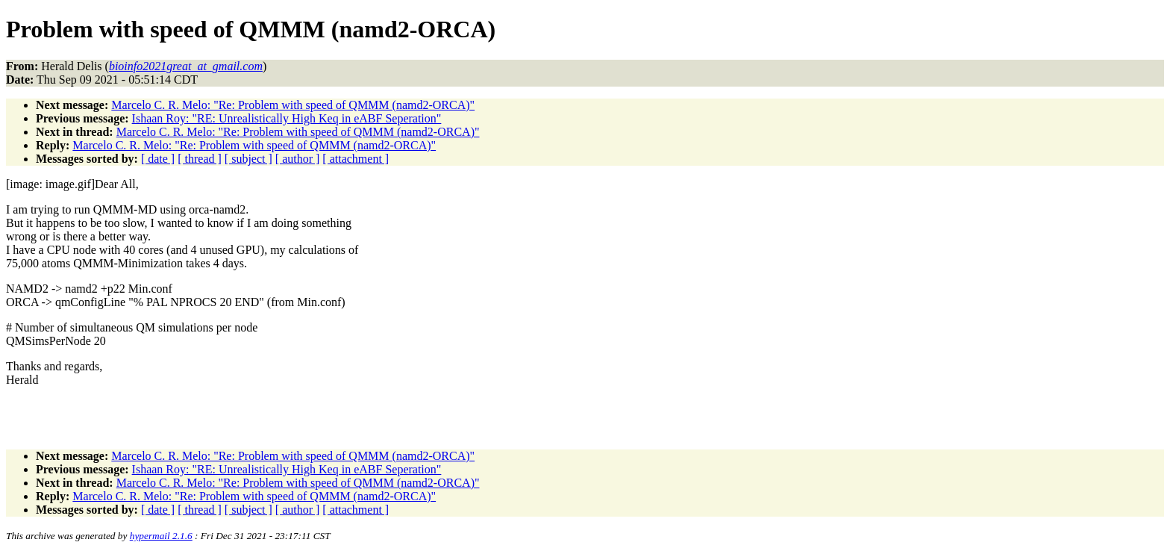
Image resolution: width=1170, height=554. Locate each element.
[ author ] (297, 158)
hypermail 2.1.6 (161, 535)
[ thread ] (200, 158)
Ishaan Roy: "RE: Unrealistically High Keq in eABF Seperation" (287, 118)
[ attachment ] (355, 158)
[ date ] (158, 158)
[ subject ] (248, 158)
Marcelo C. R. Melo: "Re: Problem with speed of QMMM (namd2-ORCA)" (293, 105)
